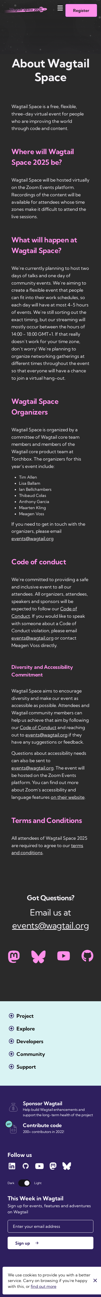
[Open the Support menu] (22, 1067)
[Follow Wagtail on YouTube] (39, 1168)
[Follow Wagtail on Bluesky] (66, 1168)
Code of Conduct (38, 727)
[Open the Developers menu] (26, 1041)
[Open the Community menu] (27, 1054)
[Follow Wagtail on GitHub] (25, 1168)
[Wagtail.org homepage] (25, 11)
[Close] (95, 1280)
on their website (68, 797)
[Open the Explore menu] (22, 1028)
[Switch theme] (24, 1183)
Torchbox (16, 1278)
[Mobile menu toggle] (60, 8)
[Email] (50, 1226)
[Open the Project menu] (21, 1016)
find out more (43, 1286)
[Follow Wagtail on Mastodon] (53, 1168)
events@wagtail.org (32, 538)
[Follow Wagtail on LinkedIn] (12, 1168)
